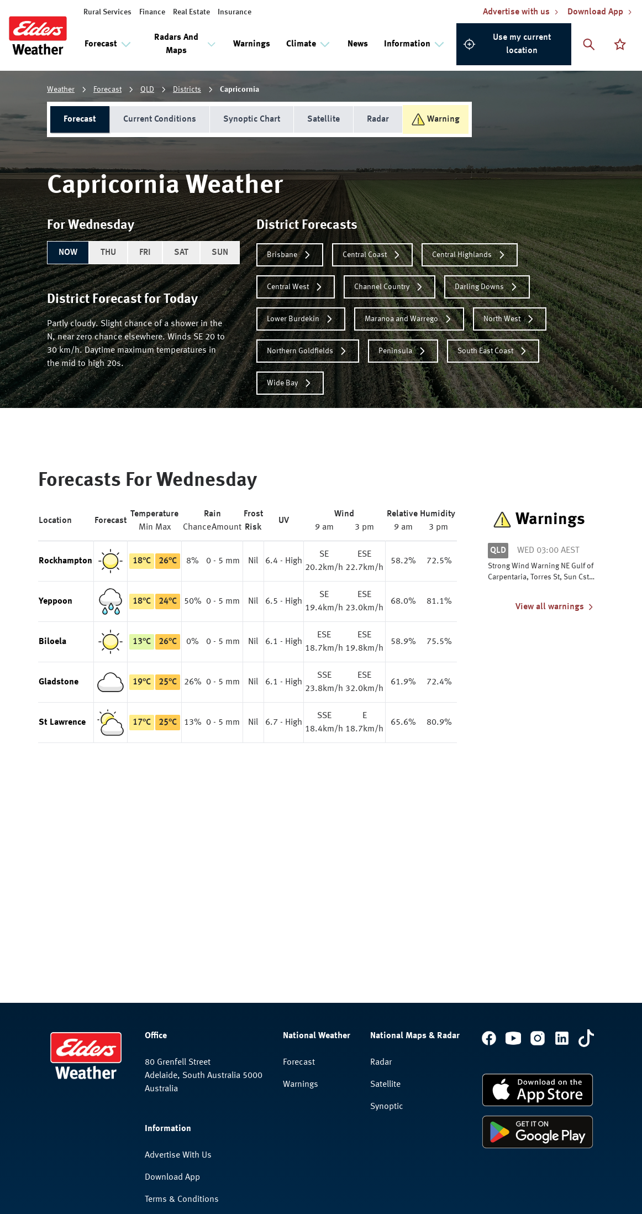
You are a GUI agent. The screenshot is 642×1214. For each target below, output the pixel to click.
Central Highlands (469, 254)
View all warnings (555, 607)
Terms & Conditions (182, 1061)
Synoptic (386, 968)
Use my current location (507, 44)
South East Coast (493, 351)
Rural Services (107, 12)
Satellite (323, 119)
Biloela (52, 641)
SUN (220, 252)
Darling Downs (487, 286)
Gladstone (58, 682)
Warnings (251, 44)
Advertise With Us (178, 1017)
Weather (61, 89)
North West (509, 319)
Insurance (234, 12)
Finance (152, 12)
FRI (145, 252)
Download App (172, 1039)
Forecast (107, 89)
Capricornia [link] (239, 89)
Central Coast (372, 254)
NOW (68, 252)
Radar (378, 119)
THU (108, 252)
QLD (147, 89)
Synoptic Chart (251, 119)
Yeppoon (55, 601)
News (358, 44)
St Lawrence (62, 722)
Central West (295, 286)
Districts (187, 89)
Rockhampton (65, 561)
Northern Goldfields (308, 351)
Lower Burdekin (301, 319)
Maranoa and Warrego (409, 319)
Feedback (163, 1105)
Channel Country (389, 286)
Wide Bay (290, 383)
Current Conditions (159, 119)
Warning (436, 119)
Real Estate (191, 12)
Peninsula (403, 351)
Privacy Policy (171, 1083)
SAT (181, 252)
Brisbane (290, 254)
